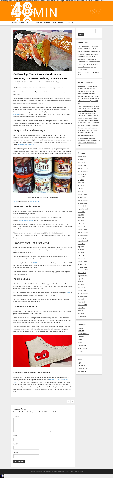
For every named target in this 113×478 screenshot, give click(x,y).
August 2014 (81, 308)
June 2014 (81, 310)
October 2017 (82, 273)
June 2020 (81, 183)
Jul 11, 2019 (16, 82)
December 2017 (83, 267)
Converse (30, 23)
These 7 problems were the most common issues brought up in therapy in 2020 (88, 67)
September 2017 (83, 276)
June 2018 (81, 249)
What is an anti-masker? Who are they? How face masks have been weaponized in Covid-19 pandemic (88, 120)
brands (64, 82)
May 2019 (81, 220)
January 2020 (82, 197)
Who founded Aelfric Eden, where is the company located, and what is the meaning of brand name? (89, 54)
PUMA (80, 342)
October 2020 (82, 174)
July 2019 (81, 215)
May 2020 (81, 186)
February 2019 (82, 229)
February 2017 (82, 290)
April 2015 (81, 299)
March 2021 (81, 162)
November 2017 (83, 270)
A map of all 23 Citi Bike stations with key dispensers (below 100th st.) (88, 101)
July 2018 (81, 247)
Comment (16, 416)
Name (15, 435)
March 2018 (81, 258)
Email (15, 444)
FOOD (68, 23)
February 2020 (82, 194)
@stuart (26, 82)
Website (15, 452)
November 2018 (83, 235)
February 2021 (82, 165)
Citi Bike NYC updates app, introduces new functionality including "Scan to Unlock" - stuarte (88, 94)
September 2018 (83, 241)
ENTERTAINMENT (50, 23)
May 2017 (81, 284)
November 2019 (83, 203)
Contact (74, 23)
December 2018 (83, 232)
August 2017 (81, 279)
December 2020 (83, 168)
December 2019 (83, 200)
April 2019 (81, 223)
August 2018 (81, 244)
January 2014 (82, 316)
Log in (79, 363)
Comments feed (82, 368)
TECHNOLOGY (82, 345)
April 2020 (81, 188)
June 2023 (81, 159)
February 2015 (82, 305)
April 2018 (81, 255)
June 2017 (81, 281)
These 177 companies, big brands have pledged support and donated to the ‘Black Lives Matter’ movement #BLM (89, 140)
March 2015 (81, 302)
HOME (14, 23)
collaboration (16, 84)
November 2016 (83, 293)
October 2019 (82, 206)
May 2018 (81, 252)
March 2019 (81, 226)
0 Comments (33, 82)
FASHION (22, 23)
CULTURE (38, 23)
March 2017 (81, 287)
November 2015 (83, 296)
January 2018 (82, 264)
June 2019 (81, 217)
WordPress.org (82, 371)
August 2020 (81, 177)
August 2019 (81, 212)
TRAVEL (60, 23)
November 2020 (83, 171)
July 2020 (81, 180)
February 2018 (82, 261)
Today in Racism (83, 348)
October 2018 (82, 238)
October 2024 (82, 156)
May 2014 (81, 313)
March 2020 (81, 191)
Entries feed (81, 365)
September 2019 (83, 209)
